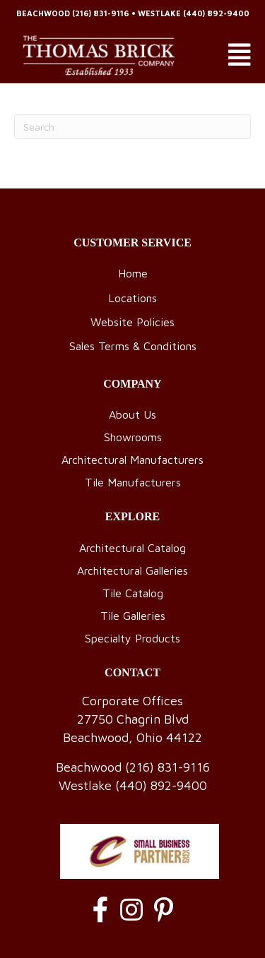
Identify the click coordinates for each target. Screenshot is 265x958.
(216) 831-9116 (100, 13)
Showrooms (133, 437)
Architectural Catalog (132, 547)
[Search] (132, 126)
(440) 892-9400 (216, 13)
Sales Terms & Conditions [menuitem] (132, 346)
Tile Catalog (132, 593)
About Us (132, 414)
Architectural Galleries (132, 570)
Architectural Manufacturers (132, 459)
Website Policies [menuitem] (132, 322)
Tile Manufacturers (133, 482)
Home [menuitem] (133, 273)
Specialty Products (132, 638)
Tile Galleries (132, 615)
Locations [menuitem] (132, 298)
